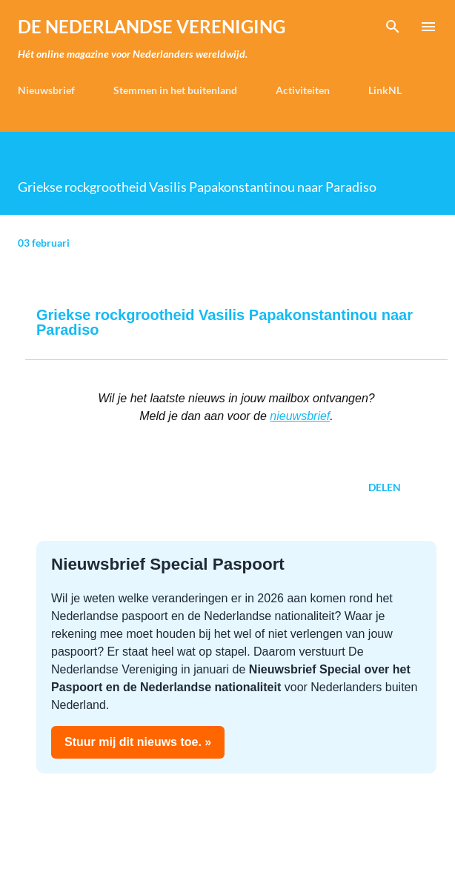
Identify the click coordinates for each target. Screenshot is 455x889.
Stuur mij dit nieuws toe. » (137, 742)
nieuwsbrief (300, 416)
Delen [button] (384, 487)
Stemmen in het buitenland (175, 90)
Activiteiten (303, 90)
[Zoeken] (393, 27)
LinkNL (385, 90)
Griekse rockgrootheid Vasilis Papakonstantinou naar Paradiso (224, 322)
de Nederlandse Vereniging (151, 26)
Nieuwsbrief (46, 90)
